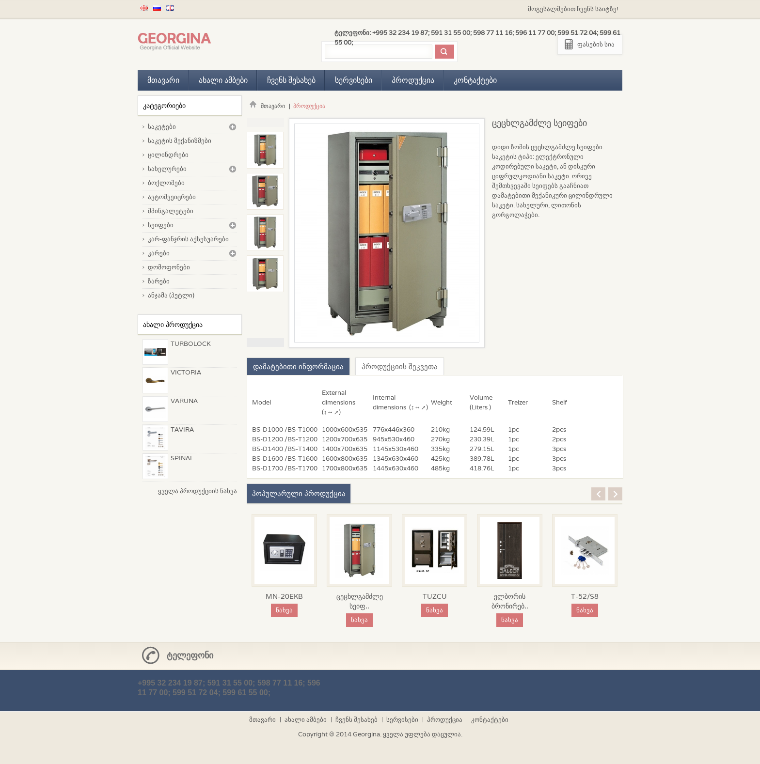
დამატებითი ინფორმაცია (298, 366)
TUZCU (435, 596)
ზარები (159, 281)
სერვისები (353, 80)
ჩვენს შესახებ (291, 80)
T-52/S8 (585, 596)
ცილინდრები (168, 155)
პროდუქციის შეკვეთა (400, 366)
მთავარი (163, 80)
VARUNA (184, 401)
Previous (265, 122)
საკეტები (162, 127)
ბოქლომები (166, 183)
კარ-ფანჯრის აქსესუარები (188, 239)
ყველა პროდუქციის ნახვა (197, 491)
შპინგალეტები (170, 211)
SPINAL (182, 458)
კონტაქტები (475, 80)
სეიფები (161, 225)
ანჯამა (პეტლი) (171, 295)
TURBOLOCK (191, 344)
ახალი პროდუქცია (173, 324)
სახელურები (167, 169)
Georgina (366, 734)
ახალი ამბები (223, 80)
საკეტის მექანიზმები (179, 141)
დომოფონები (169, 267)
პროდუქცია (413, 80)
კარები (159, 253)
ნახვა (284, 610)
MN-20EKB (284, 596)
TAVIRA (182, 429)
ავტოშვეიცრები (172, 197)
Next (265, 342)
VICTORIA (186, 372)
